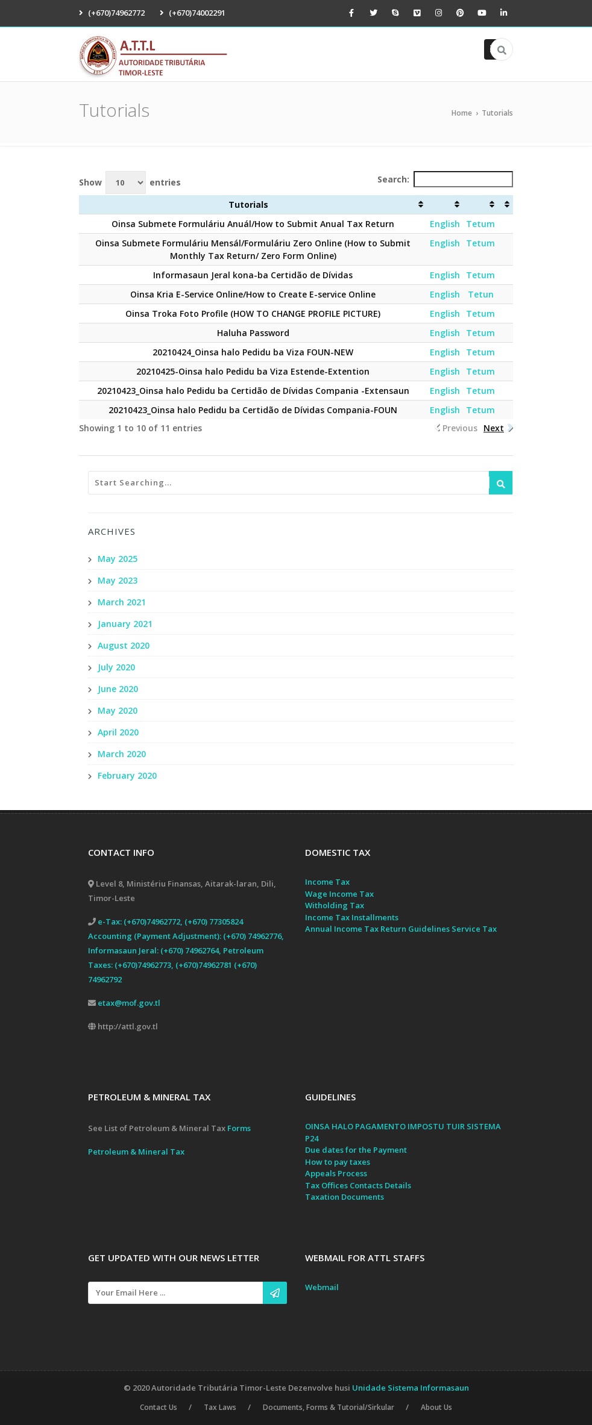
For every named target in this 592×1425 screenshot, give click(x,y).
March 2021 (122, 602)
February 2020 (127, 775)
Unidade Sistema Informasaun (410, 1387)
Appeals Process (336, 1173)
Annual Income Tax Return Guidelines (377, 928)
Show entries (130, 182)
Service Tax (474, 928)
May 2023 (117, 580)
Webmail (322, 1287)
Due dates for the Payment (356, 1149)
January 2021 (125, 623)
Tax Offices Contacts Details (358, 1185)
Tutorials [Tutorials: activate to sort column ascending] (248, 204)
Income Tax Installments (351, 917)
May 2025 (117, 558)
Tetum (480, 223)
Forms (239, 1128)
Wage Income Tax (339, 893)
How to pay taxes (337, 1161)
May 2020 (117, 710)
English (445, 223)
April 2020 (118, 732)
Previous (459, 428)
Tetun (481, 294)
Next (493, 428)
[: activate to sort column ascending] (445, 204)
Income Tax (327, 881)
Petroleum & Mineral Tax (136, 1151)
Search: (445, 179)
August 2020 (124, 645)
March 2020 (122, 753)
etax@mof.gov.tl (129, 1002)
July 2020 (116, 667)
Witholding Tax (334, 905)
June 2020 (118, 688)
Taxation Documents (344, 1196)
